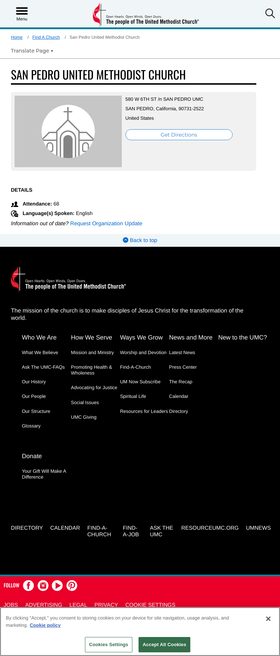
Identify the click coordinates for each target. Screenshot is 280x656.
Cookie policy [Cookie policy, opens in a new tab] (45, 625)
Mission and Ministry (92, 352)
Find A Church (46, 37)
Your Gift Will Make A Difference (44, 474)
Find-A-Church (135, 367)
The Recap (180, 381)
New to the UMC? (242, 337)
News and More (191, 337)
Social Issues (85, 402)
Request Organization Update (106, 223)
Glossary (31, 426)
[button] (270, 14)
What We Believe (40, 352)
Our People (34, 396)
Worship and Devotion (143, 352)
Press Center (183, 367)
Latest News (182, 352)
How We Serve (91, 337)
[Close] (268, 619)
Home (17, 37)
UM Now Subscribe (140, 381)
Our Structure (36, 411)
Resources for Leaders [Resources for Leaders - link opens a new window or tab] (144, 411)
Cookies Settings (108, 644)
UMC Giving (84, 417)
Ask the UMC (161, 531)
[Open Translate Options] (32, 50)
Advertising (43, 605)
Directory (178, 411)
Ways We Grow (141, 337)
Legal (78, 605)
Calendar (178, 396)
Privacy (106, 605)
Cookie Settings (150, 605)
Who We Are (39, 337)
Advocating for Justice (94, 387)
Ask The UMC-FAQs (43, 367)
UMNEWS (258, 528)
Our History (34, 381)
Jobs (11, 605)
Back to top (140, 240)
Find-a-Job (131, 531)
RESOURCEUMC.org (210, 528)
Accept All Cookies (164, 644)
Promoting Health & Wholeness (91, 370)
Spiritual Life (133, 396)
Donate (32, 456)
